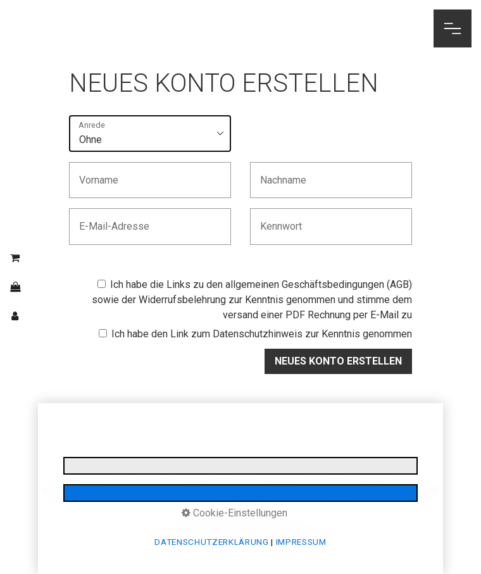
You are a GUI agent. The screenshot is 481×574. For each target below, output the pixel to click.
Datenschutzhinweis (258, 334)
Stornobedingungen (327, 490)
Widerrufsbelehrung (182, 300)
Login (243, 509)
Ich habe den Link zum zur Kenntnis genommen (255, 334)
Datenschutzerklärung (144, 490)
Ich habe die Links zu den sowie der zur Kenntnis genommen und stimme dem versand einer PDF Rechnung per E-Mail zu (252, 299)
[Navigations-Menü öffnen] (453, 28)
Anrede (91, 126)
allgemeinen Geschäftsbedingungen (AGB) (318, 284)
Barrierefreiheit (408, 490)
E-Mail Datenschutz (238, 490)
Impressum (67, 490)
